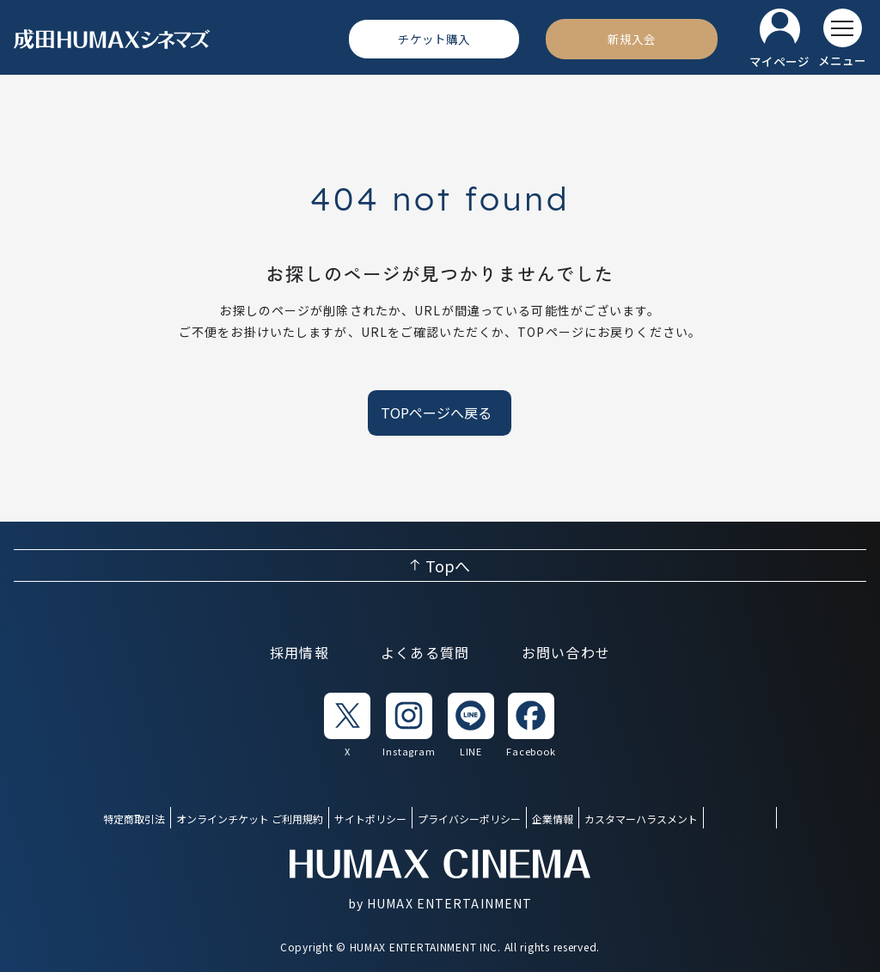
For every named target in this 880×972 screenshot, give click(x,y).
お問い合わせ (566, 652)
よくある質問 (425, 652)
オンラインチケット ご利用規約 (249, 818)
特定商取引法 (134, 818)
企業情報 (552, 818)
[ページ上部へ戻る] (440, 565)
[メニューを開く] (842, 39)
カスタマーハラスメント (641, 818)
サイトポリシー (370, 818)
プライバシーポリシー (469, 818)
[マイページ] (779, 39)
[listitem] (347, 726)
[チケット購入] (434, 38)
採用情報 (299, 652)
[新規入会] (632, 38)
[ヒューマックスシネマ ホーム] (112, 39)
